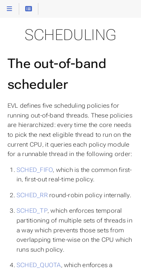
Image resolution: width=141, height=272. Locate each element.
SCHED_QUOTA (39, 265)
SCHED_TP (32, 210)
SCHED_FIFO (35, 169)
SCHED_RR (32, 195)
